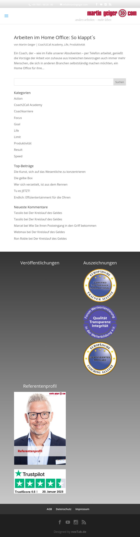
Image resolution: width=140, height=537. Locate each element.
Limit (17, 137)
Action (18, 99)
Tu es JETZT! (22, 191)
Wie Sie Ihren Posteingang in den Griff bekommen (62, 226)
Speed (18, 156)
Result (18, 150)
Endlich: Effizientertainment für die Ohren (42, 197)
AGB (49, 509)
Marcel (18, 226)
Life (66, 44)
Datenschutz (63, 509)
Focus (18, 118)
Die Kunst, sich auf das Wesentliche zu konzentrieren (50, 172)
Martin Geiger (27, 44)
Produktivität (77, 44)
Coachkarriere (23, 111)
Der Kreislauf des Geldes (45, 213)
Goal (17, 124)
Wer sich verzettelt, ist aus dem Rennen (40, 184)
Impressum (82, 509)
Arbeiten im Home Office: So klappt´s (54, 37)
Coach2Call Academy (50, 44)
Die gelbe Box (23, 178)
